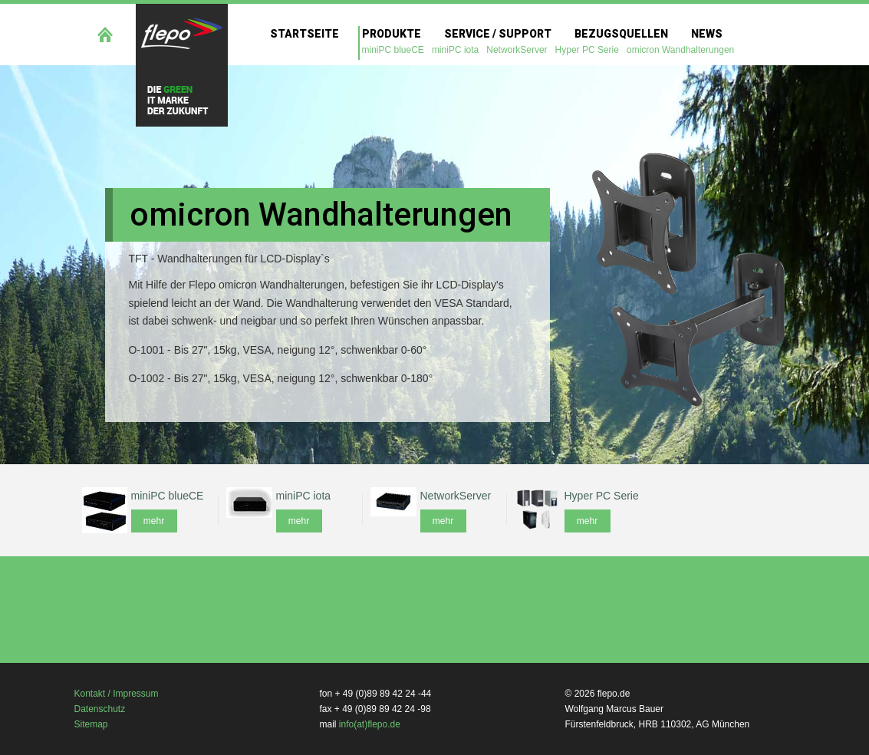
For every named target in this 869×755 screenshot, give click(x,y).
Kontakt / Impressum (116, 693)
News (707, 34)
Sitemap (91, 724)
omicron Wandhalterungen (680, 50)
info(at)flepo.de (369, 724)
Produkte (391, 34)
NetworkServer (516, 50)
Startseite (304, 34)
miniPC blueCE (393, 50)
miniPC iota (455, 50)
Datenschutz (100, 709)
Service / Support (497, 34)
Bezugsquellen (621, 34)
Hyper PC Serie (587, 50)
